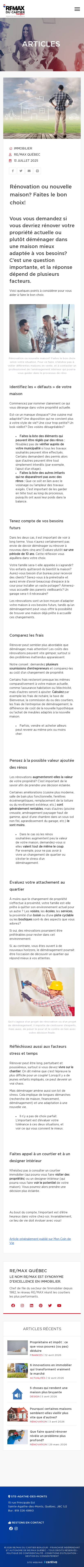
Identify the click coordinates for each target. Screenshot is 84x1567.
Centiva (50, 1562)
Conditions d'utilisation (60, 1553)
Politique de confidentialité (25, 1553)
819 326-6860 (24, 1510)
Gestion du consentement (42, 1556)
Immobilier (20, 148)
